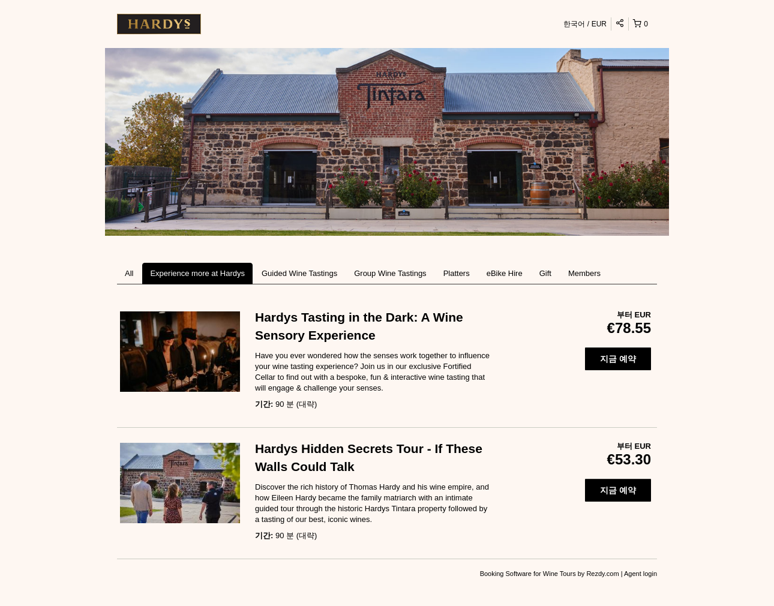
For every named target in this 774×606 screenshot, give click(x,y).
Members (584, 273)
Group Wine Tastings (390, 273)
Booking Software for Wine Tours (529, 573)
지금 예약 (618, 359)
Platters (456, 273)
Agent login (640, 573)
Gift (545, 273)
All (129, 273)
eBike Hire (505, 273)
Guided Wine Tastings (299, 273)
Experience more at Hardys (197, 273)
